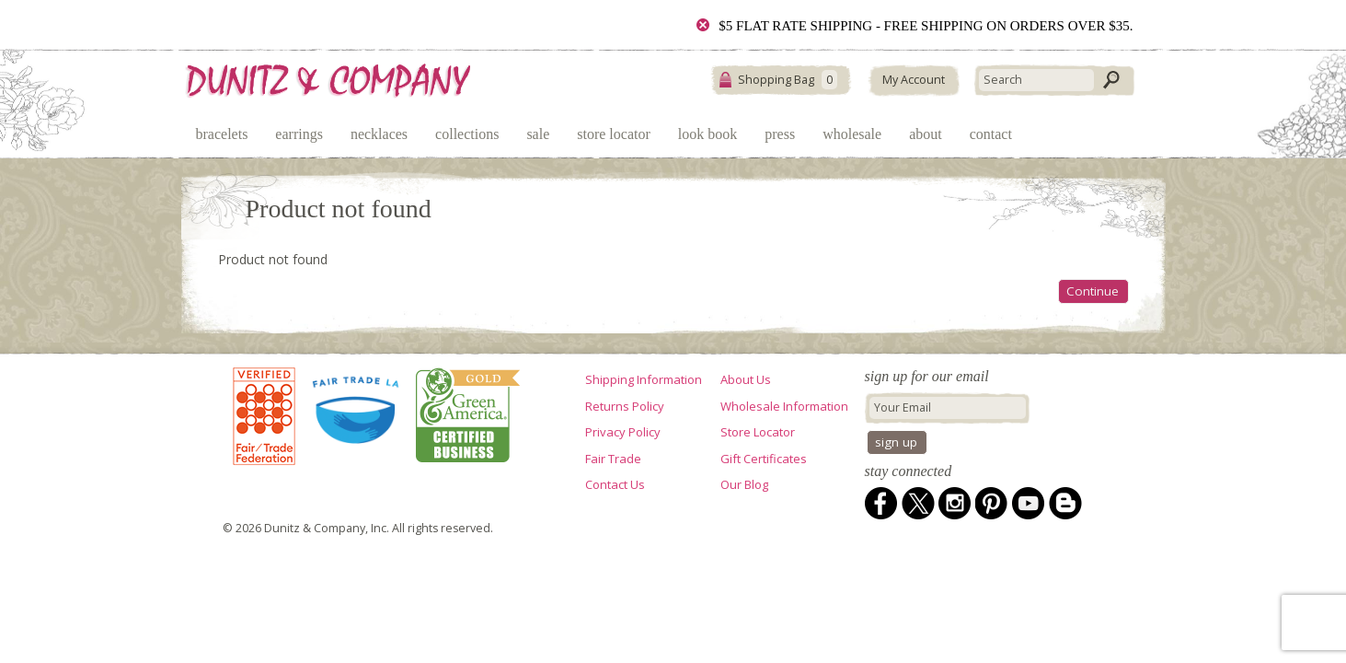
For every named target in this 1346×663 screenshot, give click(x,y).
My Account (913, 79)
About (925, 134)
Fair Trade (613, 458)
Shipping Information (643, 379)
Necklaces (379, 134)
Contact (991, 134)
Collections (467, 134)
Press (780, 134)
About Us (745, 379)
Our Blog (744, 484)
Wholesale (852, 134)
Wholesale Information (784, 406)
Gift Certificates (763, 458)
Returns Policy (624, 406)
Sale (537, 134)
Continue (1092, 291)
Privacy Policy (623, 432)
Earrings (299, 134)
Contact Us (615, 484)
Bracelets (222, 134)
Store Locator (613, 134)
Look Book (707, 134)
